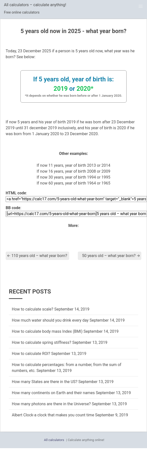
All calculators (54, 440)
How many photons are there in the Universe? (51, 404)
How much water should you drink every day (50, 320)
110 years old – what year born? (37, 255)
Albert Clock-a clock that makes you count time (53, 415)
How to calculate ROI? (31, 353)
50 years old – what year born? (111, 255)
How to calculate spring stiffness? (41, 342)
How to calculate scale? (32, 309)
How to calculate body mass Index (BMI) (47, 331)
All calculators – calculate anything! (35, 4)
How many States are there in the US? (44, 381)
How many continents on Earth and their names (53, 392)
